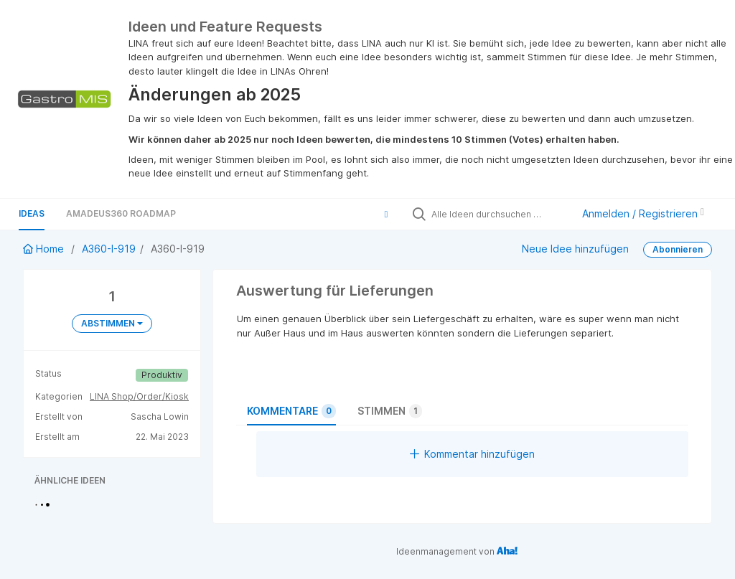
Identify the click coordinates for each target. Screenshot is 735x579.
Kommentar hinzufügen (472, 454)
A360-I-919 (109, 249)
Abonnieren (677, 249)
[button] (386, 214)
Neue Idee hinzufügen (575, 249)
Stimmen (389, 411)
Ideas (32, 213)
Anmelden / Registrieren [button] (643, 213)
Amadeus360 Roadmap (121, 213)
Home (45, 249)
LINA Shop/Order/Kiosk (139, 396)
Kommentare (291, 411)
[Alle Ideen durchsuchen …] (498, 213)
